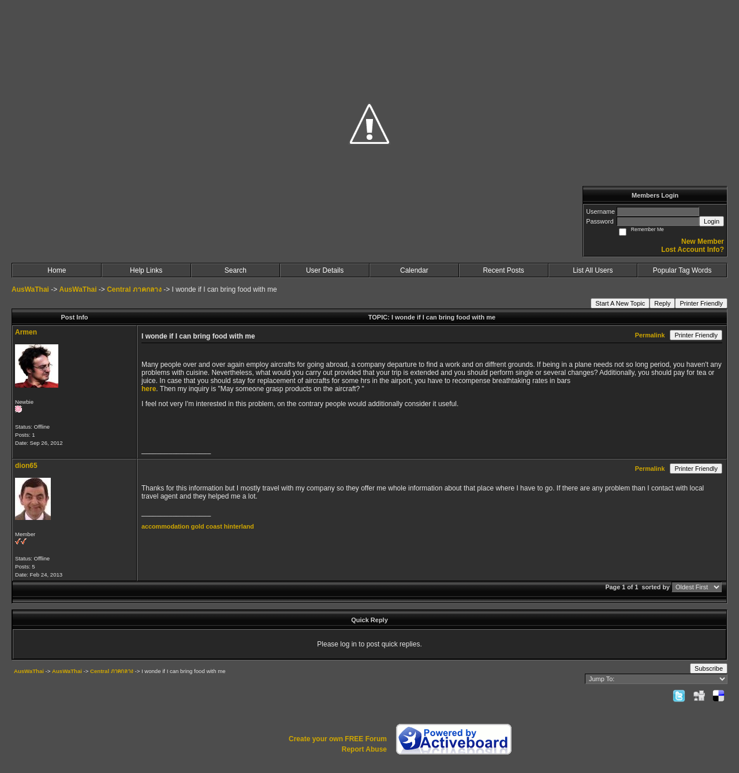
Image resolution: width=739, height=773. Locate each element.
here (148, 389)
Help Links (146, 270)
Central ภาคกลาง (134, 289)
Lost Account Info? (692, 250)
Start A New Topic (620, 303)
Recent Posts (503, 270)
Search (236, 270)
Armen (26, 332)
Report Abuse (364, 749)
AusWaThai (30, 289)
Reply (662, 303)
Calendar (414, 270)
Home (56, 270)
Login (711, 221)
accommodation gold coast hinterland (197, 526)
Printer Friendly (701, 303)
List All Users (593, 270)
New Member (702, 241)
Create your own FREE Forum (338, 739)
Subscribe (709, 668)
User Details (325, 270)
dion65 (26, 466)
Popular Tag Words (682, 270)
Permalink (650, 335)
